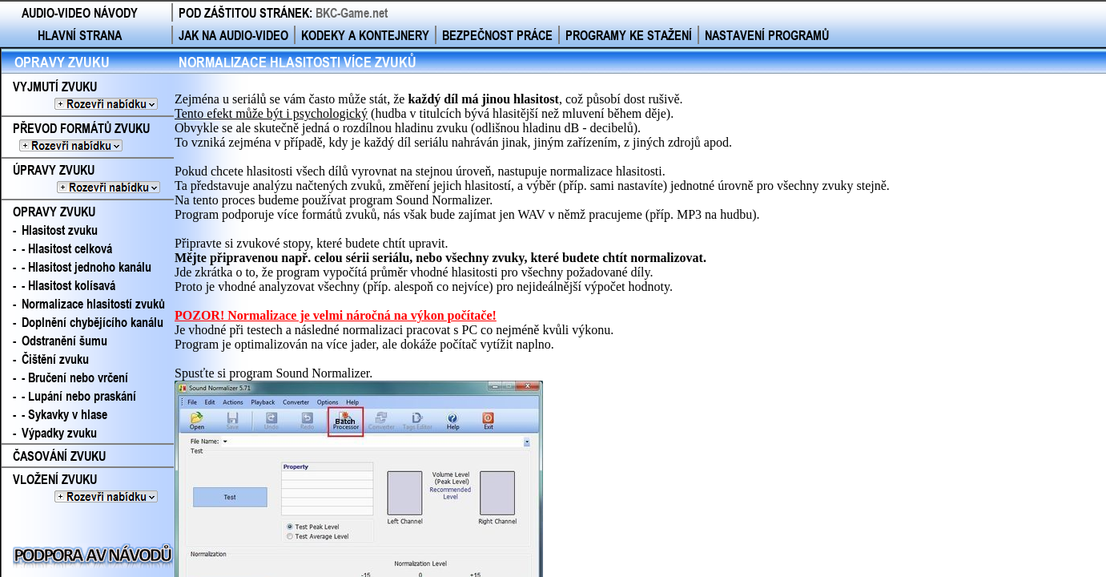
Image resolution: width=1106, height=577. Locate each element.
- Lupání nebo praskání (79, 395)
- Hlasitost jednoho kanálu (86, 266)
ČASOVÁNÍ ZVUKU (59, 455)
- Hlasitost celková (67, 248)
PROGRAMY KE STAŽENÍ (628, 35)
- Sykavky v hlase (64, 414)
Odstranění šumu (64, 340)
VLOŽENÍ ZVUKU (84, 488)
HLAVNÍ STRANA (80, 35)
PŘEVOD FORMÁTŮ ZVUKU (87, 137)
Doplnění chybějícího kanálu (92, 322)
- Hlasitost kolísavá (68, 285)
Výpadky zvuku (59, 432)
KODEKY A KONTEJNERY (365, 35)
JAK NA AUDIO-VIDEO (233, 35)
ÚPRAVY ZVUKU (88, 178)
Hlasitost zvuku (60, 229)
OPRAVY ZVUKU (62, 61)
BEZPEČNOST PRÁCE (497, 35)
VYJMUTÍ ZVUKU (84, 95)
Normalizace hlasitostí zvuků (93, 303)
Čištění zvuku (55, 358)
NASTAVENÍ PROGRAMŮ (767, 35)
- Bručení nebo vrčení (75, 377)
